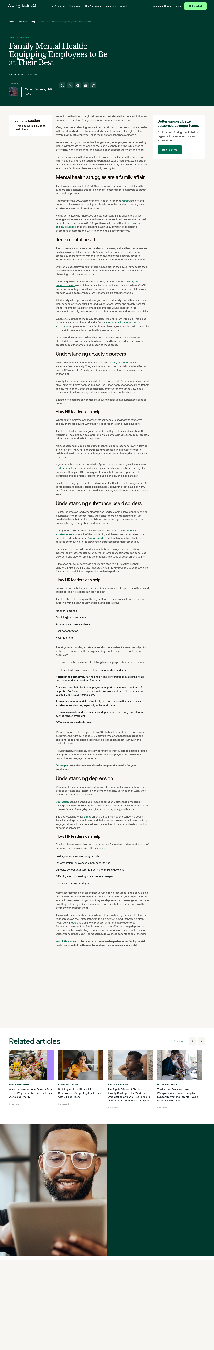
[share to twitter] (62, 85)
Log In (178, 6)
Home (11, 22)
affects (72, 922)
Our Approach (93, 6)
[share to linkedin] (70, 85)
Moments (64, 468)
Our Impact (75, 6)
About (123, 6)
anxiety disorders (118, 362)
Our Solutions (57, 6)
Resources (110, 6)
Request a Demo (161, 6)
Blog (33, 22)
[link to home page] (22, 6)
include (101, 848)
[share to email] (86, 85)
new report (96, 538)
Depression (62, 801)
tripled (87, 816)
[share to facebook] (78, 85)
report (125, 200)
